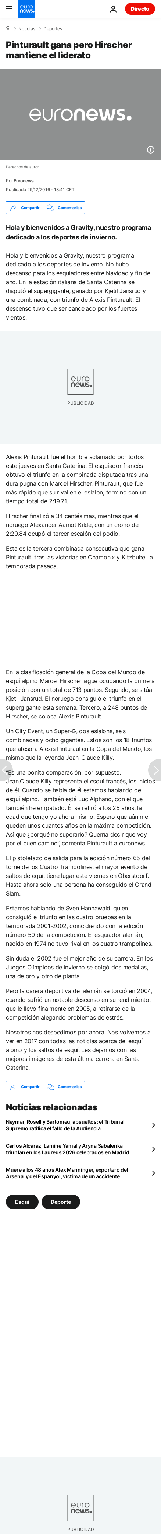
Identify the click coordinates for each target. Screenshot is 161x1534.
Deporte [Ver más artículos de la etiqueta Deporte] (61, 1201)
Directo (140, 9)
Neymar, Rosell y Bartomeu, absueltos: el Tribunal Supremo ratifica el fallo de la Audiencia (65, 1124)
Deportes (52, 29)
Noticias (26, 29)
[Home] (8, 28)
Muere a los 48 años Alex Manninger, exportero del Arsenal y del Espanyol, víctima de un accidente (67, 1172)
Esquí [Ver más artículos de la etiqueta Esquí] (22, 1201)
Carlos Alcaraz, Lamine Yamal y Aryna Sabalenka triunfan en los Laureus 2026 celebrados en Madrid (67, 1148)
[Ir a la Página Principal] (26, 9)
